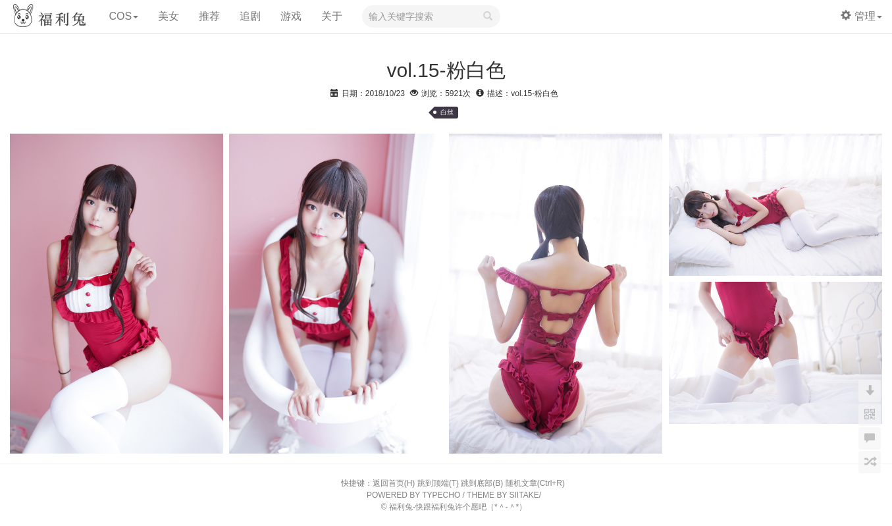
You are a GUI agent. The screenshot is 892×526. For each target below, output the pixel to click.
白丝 (447, 112)
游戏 (291, 16)
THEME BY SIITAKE (503, 495)
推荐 (209, 16)
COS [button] (123, 16)
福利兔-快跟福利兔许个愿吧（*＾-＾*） (458, 507)
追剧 (250, 16)
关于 (331, 16)
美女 (168, 16)
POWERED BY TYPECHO (413, 495)
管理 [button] (861, 16)
